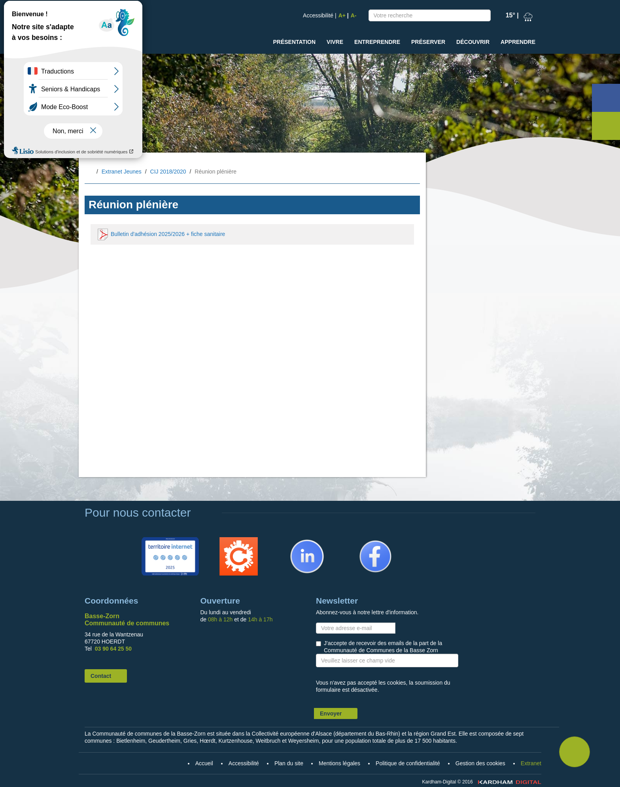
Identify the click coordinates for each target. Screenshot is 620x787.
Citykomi (226, 541)
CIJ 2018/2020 (168, 171)
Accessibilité (318, 15)
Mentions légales (339, 763)
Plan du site (288, 763)
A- (354, 15)
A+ (342, 15)
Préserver (428, 42)
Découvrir (473, 42)
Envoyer (331, 713)
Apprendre (518, 42)
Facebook (365, 541)
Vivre (335, 42)
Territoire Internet (168, 541)
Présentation (294, 42)
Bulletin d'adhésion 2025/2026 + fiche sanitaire (160, 234)
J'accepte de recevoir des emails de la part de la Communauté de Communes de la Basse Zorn (383, 646)
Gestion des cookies (480, 763)
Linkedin (294, 541)
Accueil (91, 172)
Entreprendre (377, 42)
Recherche (483, 17)
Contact (101, 676)
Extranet (531, 763)
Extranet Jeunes (122, 171)
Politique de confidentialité (408, 763)
